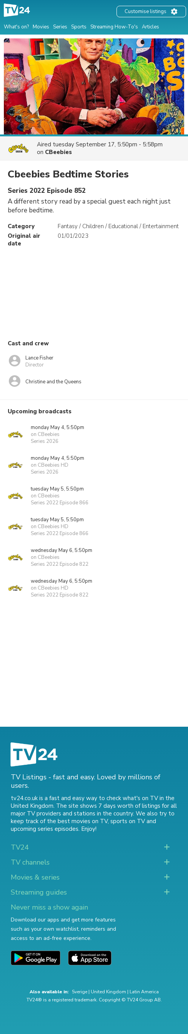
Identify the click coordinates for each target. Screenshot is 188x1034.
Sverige (79, 992)
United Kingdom (108, 992)
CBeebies (58, 152)
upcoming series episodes (44, 829)
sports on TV (127, 821)
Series (60, 26)
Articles (150, 26)
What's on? (16, 26)
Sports (79, 26)
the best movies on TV (77, 821)
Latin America (144, 992)
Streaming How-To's (114, 26)
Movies (41, 26)
